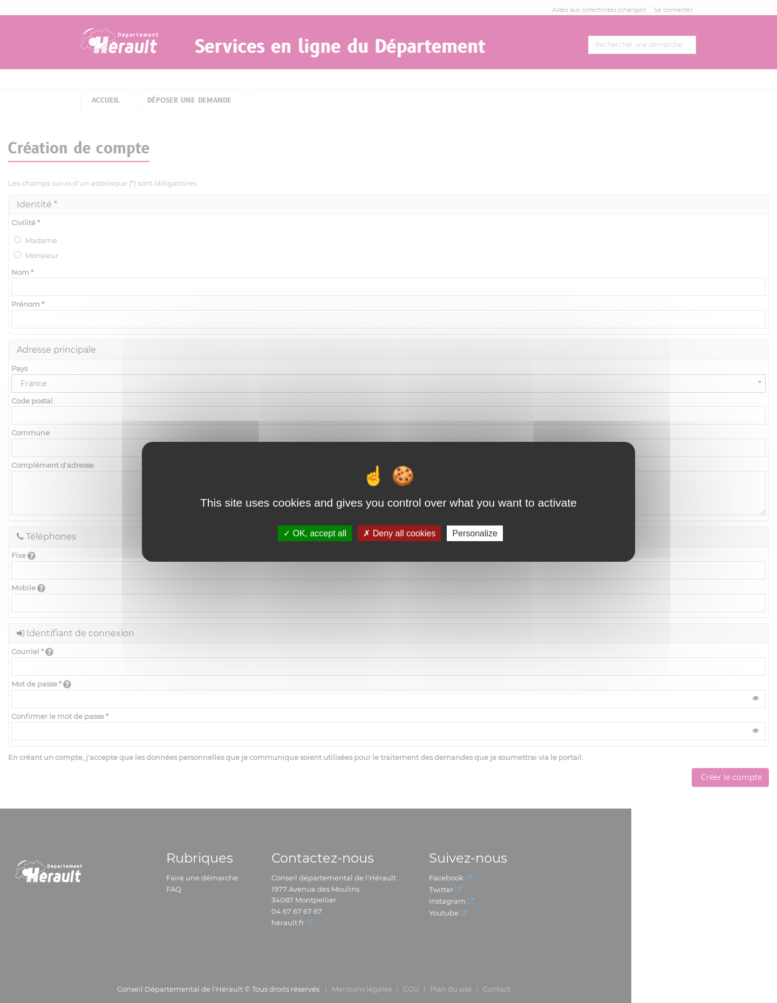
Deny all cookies (399, 532)
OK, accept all (314, 532)
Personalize (474, 532)
